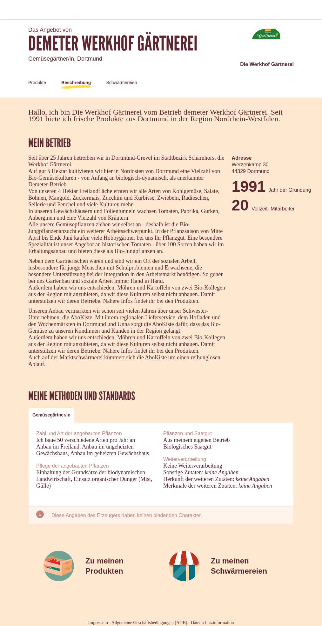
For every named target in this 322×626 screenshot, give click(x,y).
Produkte (37, 82)
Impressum (98, 622)
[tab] (51, 415)
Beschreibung (76, 82)
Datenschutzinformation (212, 622)
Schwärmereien (121, 82)
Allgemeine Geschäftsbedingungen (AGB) (149, 622)
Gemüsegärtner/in (51, 414)
